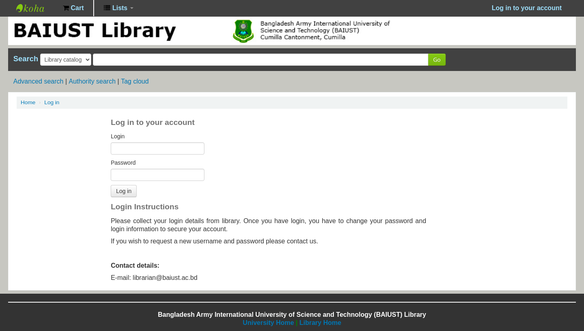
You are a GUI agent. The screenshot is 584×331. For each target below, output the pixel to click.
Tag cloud (135, 81)
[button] (73, 8)
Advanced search (38, 81)
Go (436, 59)
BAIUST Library (36, 8)
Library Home (320, 322)
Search (25, 59)
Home (28, 102)
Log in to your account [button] (527, 7)
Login (118, 136)
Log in (51, 102)
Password (123, 162)
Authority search (92, 81)
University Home (268, 322)
